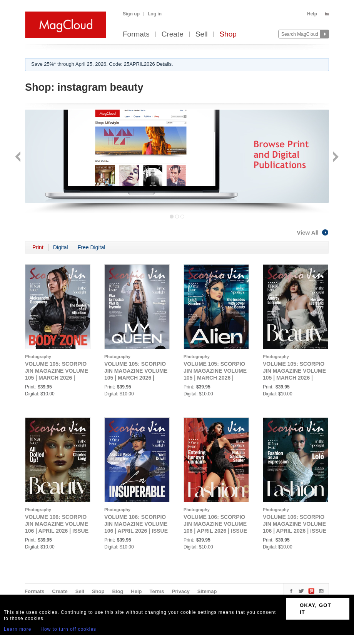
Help (312, 14)
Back (18, 157)
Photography (38, 356)
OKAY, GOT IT (315, 608)
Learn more (17, 629)
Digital (60, 247)
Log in (155, 14)
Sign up (131, 14)
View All (313, 232)
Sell (201, 34)
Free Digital (91, 247)
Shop (227, 34)
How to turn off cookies (68, 629)
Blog (117, 591)
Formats (136, 34)
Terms (156, 591)
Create (173, 34)
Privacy (181, 591)
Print (37, 247)
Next (335, 157)
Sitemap (207, 591)
